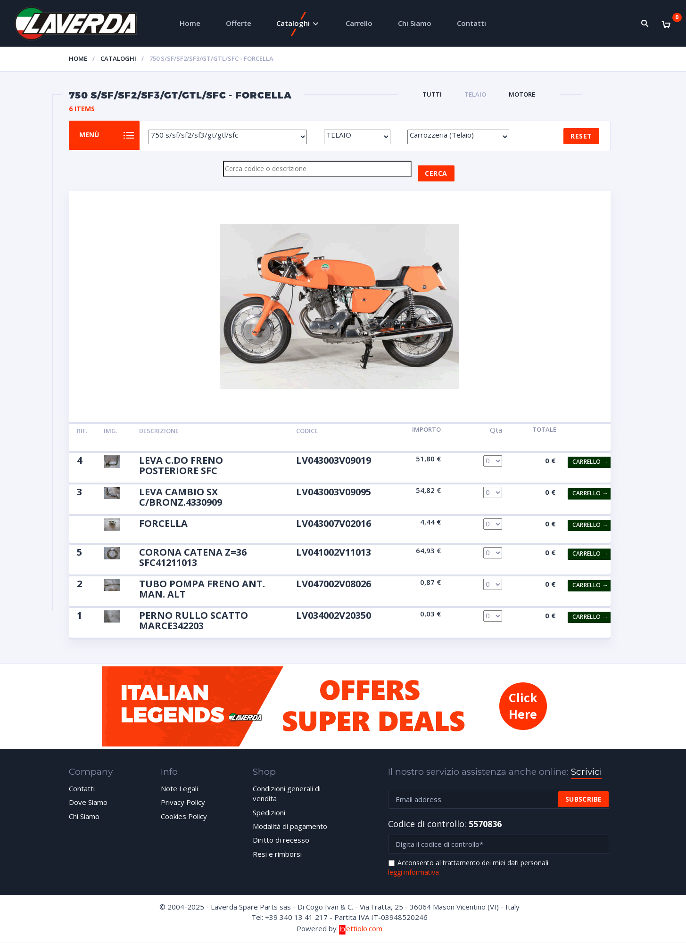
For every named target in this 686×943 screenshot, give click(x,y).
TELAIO (475, 94)
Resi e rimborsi (277, 854)
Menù (94, 135)
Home (190, 23)
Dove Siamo (88, 802)
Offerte (238, 23)
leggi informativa (413, 872)
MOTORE (522, 94)
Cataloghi (293, 23)
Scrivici (586, 772)
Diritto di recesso (281, 840)
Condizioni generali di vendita (287, 794)
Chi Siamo (414, 23)
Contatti (471, 23)
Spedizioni (269, 813)
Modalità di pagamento (290, 826)
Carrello (359, 23)
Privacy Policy (183, 802)
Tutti (432, 94)
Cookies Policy (184, 816)
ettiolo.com (360, 929)
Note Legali (179, 789)
